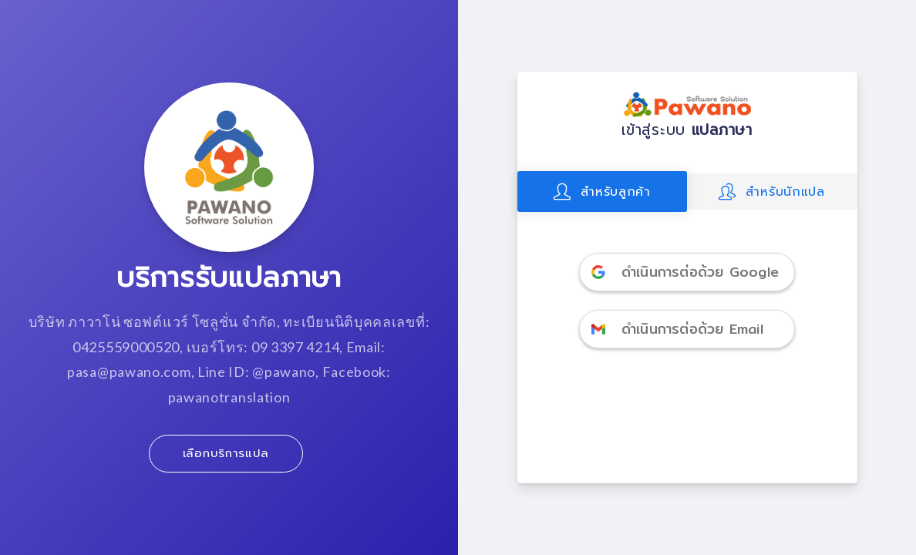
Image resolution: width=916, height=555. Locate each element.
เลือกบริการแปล (226, 453)
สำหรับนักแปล (772, 191)
